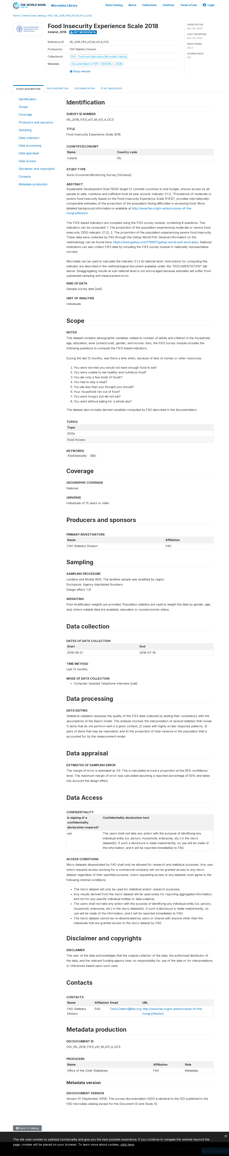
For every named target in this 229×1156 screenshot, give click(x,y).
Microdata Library (64, 5)
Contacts (25, 176)
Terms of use (188, 5)
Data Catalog (114, 5)
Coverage (25, 114)
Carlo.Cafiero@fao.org (125, 1008)
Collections (149, 5)
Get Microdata (83, 32)
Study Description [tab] (28, 88)
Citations (168, 5)
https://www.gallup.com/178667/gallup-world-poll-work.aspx (155, 242)
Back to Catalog (27, 1128)
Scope (23, 106)
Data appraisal (29, 153)
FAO (50, 15)
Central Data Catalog (34, 15)
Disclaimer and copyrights (37, 168)
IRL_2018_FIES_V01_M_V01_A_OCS (73, 15)
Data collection (29, 138)
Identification (27, 99)
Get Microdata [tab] (111, 88)
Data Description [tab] (57, 88)
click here (127, 1144)
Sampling (25, 130)
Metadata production (33, 184)
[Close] (225, 1136)
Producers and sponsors (36, 122)
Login (209, 5)
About (132, 5)
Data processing (30, 145)
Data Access (27, 161)
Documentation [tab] (85, 88)
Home (16, 15)
